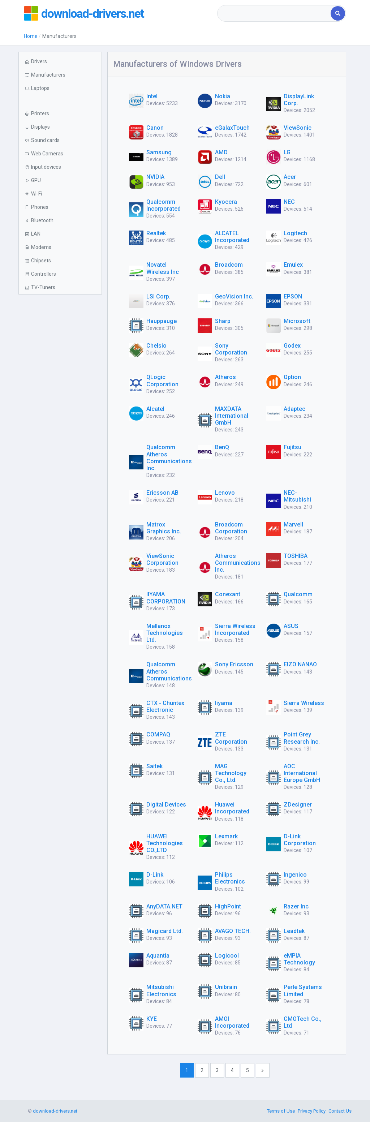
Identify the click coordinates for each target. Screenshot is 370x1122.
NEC (289, 201)
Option (292, 377)
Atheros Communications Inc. (238, 563)
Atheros (225, 377)
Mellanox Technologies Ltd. (164, 633)
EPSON (293, 296)
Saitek (154, 766)
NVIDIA (155, 176)
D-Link (154, 874)
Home (31, 36)
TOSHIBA (295, 556)
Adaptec (294, 408)
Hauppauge (161, 321)
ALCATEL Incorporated (232, 237)
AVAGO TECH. (233, 931)
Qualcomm (298, 594)
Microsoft (297, 321)
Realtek (156, 233)
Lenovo (225, 492)
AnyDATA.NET (164, 906)
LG (287, 152)
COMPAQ (158, 734)
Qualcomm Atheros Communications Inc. (169, 458)
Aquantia (157, 955)
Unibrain (226, 987)
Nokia (222, 96)
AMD (221, 152)
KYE (151, 1018)
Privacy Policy (312, 1111)
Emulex (293, 264)
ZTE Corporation (231, 738)
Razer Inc (296, 906)
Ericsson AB (162, 492)
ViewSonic (297, 127)
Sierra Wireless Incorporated (235, 629)
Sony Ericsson (234, 664)
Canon (155, 127)
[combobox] (274, 13)
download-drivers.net (95, 13)
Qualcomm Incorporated (163, 205)
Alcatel (155, 408)
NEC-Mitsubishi (297, 496)
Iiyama (223, 703)
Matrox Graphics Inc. (163, 528)
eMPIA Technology (299, 959)
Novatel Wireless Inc (162, 268)
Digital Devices (166, 804)
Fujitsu (292, 447)
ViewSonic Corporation (162, 559)
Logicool (227, 955)
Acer (290, 176)
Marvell (293, 524)
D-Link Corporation (300, 840)
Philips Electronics (230, 878)
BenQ (222, 447)
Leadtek (294, 931)
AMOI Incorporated (232, 1022)
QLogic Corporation (162, 380)
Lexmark (226, 836)
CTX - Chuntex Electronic (165, 706)
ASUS (291, 626)
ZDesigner (298, 804)
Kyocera (226, 201)
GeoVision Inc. (234, 296)
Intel (152, 96)
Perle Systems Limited (303, 990)
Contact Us (340, 1111)
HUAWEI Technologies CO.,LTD (164, 843)
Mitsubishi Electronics (161, 990)
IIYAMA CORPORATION (165, 598)
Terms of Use (281, 1111)
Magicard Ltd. (164, 931)
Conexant (227, 594)
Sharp (223, 321)
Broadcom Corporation (231, 528)
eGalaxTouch (232, 127)
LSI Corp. (158, 296)
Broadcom (229, 264)
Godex (292, 345)
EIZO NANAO (300, 664)
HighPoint (228, 906)
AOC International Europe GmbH (302, 773)
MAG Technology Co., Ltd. (230, 773)
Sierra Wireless (304, 703)
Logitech (295, 233)
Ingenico (295, 874)
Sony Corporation (231, 349)
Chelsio (156, 345)
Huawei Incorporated (232, 808)
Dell (220, 176)
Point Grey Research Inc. (302, 738)
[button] (60, 88)
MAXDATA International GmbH (231, 415)
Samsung (159, 152)
